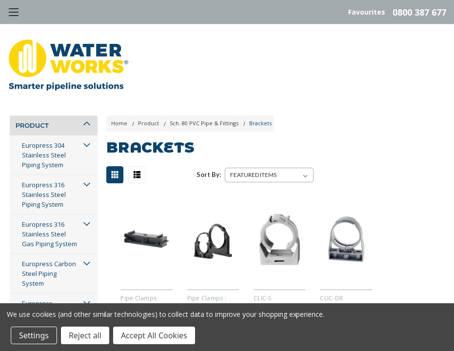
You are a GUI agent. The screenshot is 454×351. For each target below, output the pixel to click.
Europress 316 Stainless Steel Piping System (44, 194)
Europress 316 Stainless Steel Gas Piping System (49, 234)
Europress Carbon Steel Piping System (49, 273)
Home (119, 123)
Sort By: (209, 174)
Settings (34, 335)
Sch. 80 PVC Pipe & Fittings (204, 123)
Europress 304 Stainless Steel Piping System (44, 155)
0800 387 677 (419, 12)
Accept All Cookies (154, 335)
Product (32, 125)
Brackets (260, 123)
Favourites (366, 12)
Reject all (85, 335)
